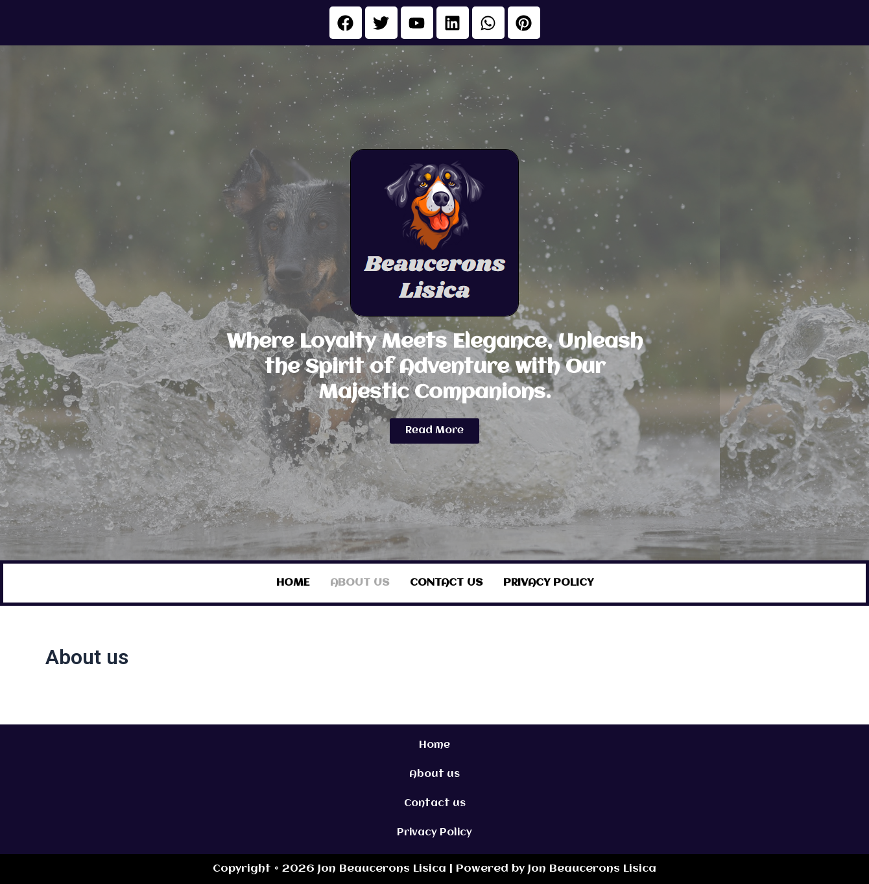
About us (359, 582)
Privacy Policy (548, 582)
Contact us (446, 582)
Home (292, 582)
